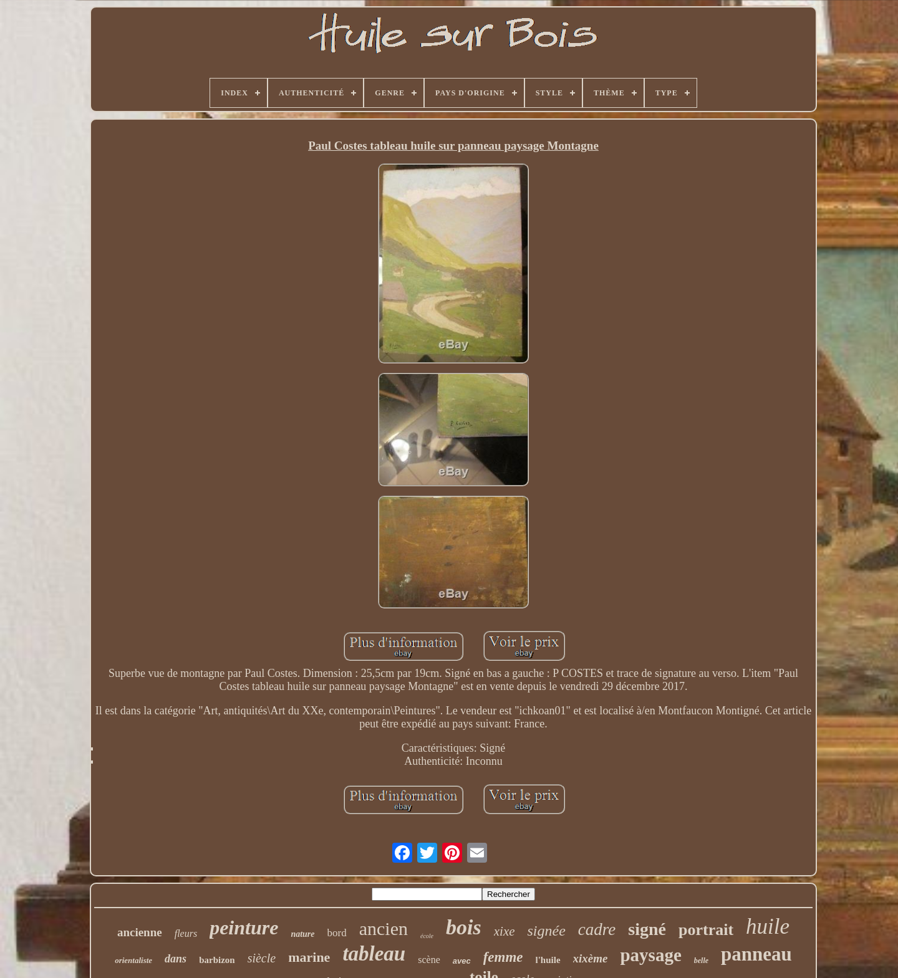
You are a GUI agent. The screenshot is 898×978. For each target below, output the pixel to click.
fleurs (186, 933)
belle (701, 960)
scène (429, 959)
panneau (756, 954)
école (426, 935)
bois (463, 927)
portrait (705, 930)
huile (767, 926)
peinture (244, 927)
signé (647, 929)
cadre (597, 929)
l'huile (548, 960)
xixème (590, 958)
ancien (383, 928)
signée (547, 931)
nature (302, 934)
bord (337, 933)
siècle (262, 958)
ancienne (139, 932)
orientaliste (133, 960)
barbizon (217, 960)
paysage (650, 955)
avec (462, 961)
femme (503, 957)
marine (309, 957)
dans (175, 958)
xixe (504, 931)
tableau (373, 953)
